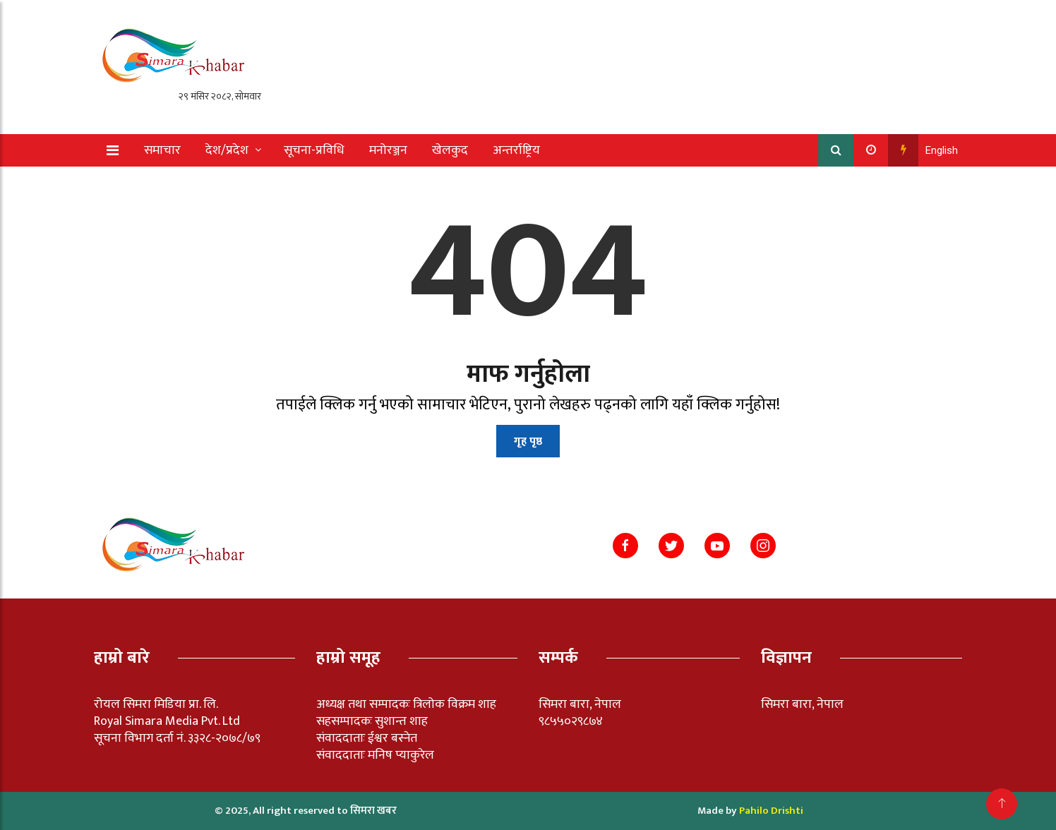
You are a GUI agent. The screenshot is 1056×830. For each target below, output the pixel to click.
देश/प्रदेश (226, 150)
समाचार (162, 150)
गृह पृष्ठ (528, 441)
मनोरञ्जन (388, 150)
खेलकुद (450, 150)
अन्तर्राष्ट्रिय (516, 150)
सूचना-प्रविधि (314, 150)
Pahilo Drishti (771, 810)
